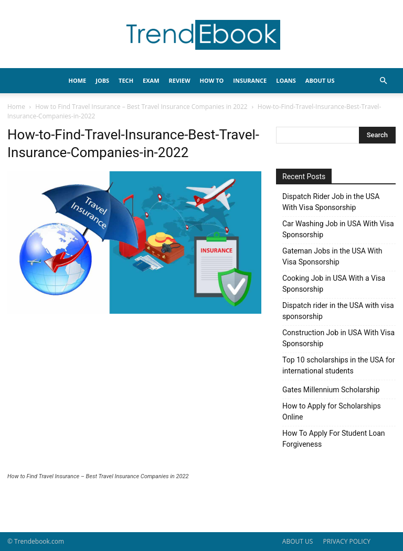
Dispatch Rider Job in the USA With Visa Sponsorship (330, 202)
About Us (320, 80)
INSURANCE (250, 80)
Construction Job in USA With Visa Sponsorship (338, 338)
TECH (126, 80)
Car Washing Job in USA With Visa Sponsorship (338, 229)
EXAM (151, 80)
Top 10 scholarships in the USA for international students (338, 365)
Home (16, 106)
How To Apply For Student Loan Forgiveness (333, 438)
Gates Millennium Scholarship (330, 389)
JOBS (102, 80)
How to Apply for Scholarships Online (331, 411)
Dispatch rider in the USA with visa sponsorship (338, 311)
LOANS (286, 80)
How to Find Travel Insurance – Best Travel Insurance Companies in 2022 (141, 106)
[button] (383, 81)
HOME (78, 80)
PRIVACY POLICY (346, 541)
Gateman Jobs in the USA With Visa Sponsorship (332, 256)
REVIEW (179, 80)
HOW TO (212, 80)
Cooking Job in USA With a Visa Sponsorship (333, 283)
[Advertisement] (134, 394)
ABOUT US (297, 541)
